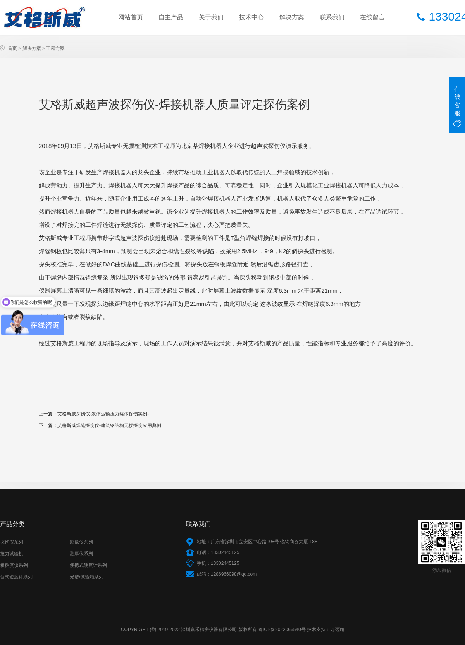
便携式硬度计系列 (88, 565)
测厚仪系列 (81, 553)
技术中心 (251, 17)
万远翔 (337, 629)
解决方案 (291, 17)
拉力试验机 (11, 553)
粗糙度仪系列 (14, 565)
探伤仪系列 (11, 542)
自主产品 (170, 17)
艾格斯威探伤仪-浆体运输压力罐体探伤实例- (103, 414)
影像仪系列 (81, 542)
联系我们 (332, 17)
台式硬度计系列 (16, 577)
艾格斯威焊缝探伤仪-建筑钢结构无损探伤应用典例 (109, 425)
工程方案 (55, 48)
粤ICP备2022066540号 (282, 629)
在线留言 (372, 17)
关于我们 (211, 17)
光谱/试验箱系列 (86, 577)
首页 (12, 48)
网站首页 (130, 17)
